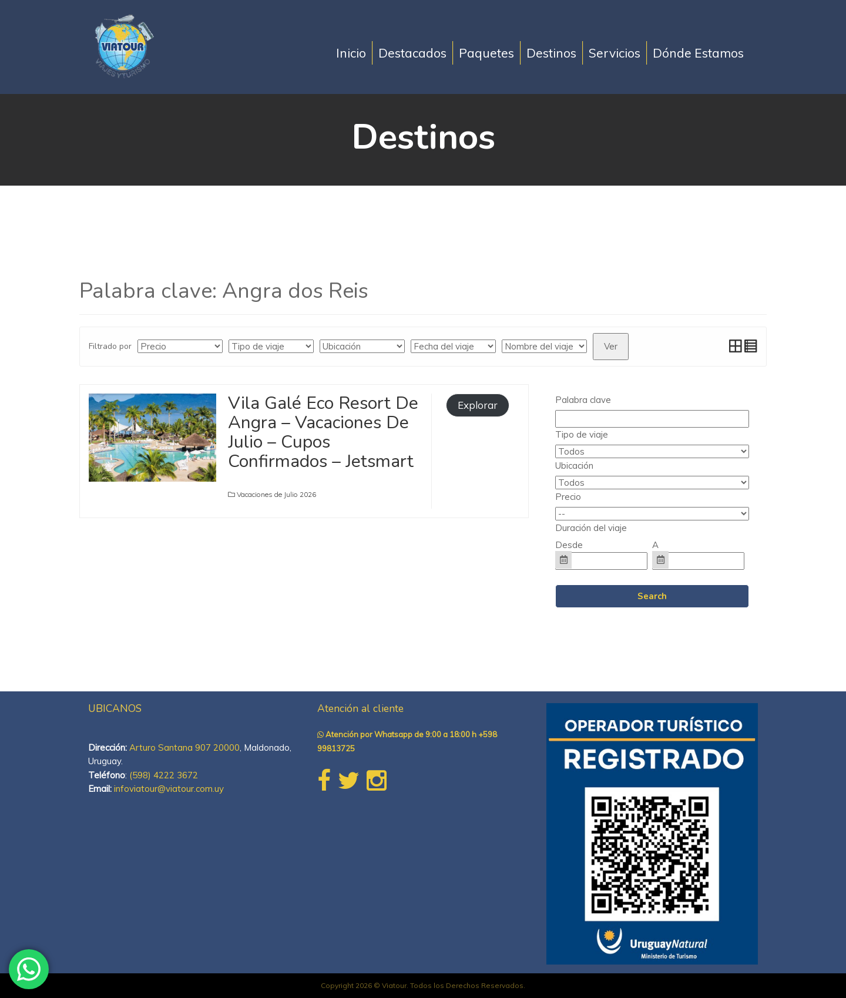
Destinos (551, 53)
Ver (610, 346)
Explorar (478, 405)
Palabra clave (583, 399)
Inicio (351, 53)
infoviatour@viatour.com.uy (169, 788)
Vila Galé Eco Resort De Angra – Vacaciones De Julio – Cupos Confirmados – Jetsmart (323, 432)
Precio (568, 496)
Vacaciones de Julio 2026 (276, 494)
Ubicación (574, 465)
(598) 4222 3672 (163, 775)
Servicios (614, 53)
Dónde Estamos (698, 53)
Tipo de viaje (581, 434)
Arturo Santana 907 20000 (184, 747)
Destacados (412, 53)
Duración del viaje (591, 527)
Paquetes (486, 53)
